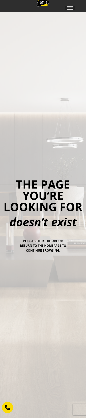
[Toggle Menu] (70, 8)
